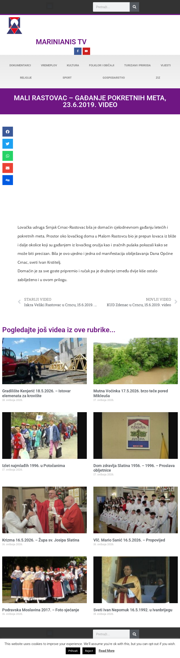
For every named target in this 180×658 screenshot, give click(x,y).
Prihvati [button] (73, 650)
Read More (107, 651)
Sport (67, 77)
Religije (26, 77)
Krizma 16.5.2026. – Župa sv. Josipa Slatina (40, 540)
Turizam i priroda (137, 65)
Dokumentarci (20, 65)
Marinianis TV (61, 42)
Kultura (73, 65)
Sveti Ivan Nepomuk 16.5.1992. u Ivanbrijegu (132, 610)
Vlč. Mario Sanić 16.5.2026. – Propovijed (129, 540)
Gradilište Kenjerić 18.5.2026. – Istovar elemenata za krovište (36, 393)
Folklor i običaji (101, 65)
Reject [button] (89, 650)
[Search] (134, 7)
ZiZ (158, 77)
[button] (49, 5)
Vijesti (166, 65)
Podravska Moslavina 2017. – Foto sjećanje (40, 610)
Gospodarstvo (114, 77)
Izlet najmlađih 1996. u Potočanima (33, 465)
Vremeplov (49, 65)
